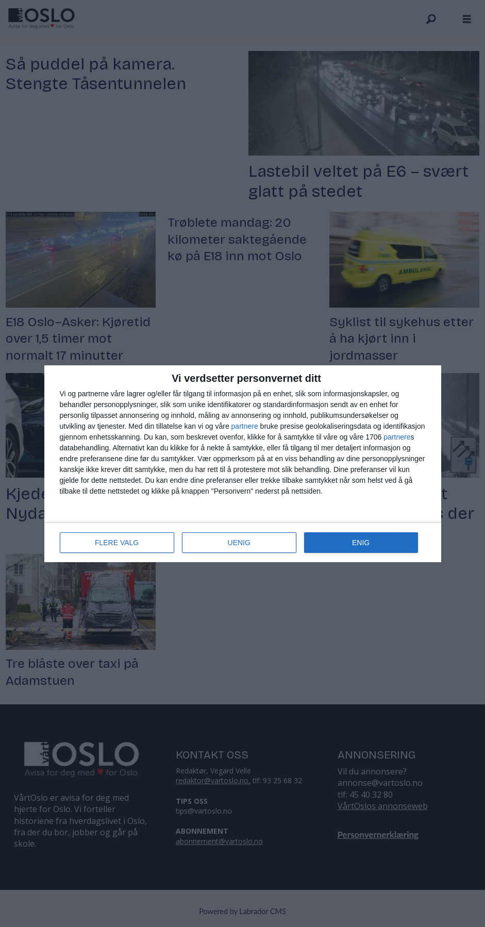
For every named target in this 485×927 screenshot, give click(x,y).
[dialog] (242, 463)
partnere (244, 426)
